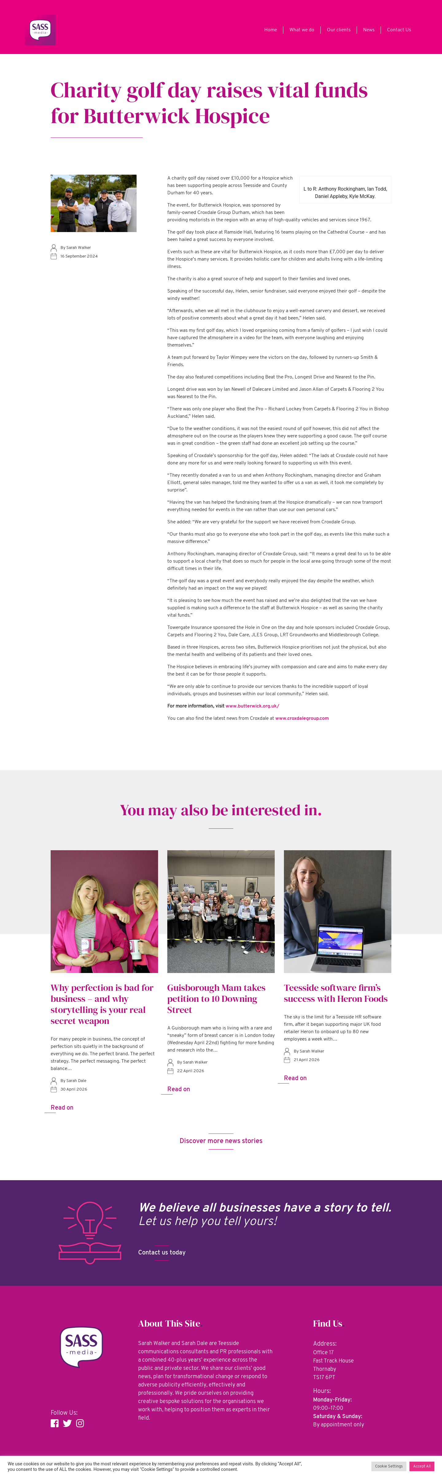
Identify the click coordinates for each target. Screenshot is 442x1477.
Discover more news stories (221, 1142)
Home (270, 30)
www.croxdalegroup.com (302, 718)
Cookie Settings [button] (389, 1466)
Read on (62, 1108)
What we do (301, 30)
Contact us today (162, 1255)
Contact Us (399, 30)
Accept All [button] (422, 1466)
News (368, 30)
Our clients (339, 30)
